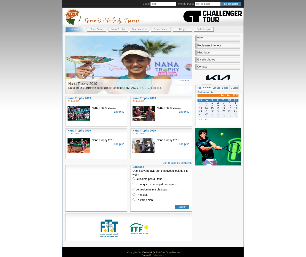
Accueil (75, 29)
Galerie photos (206, 59)
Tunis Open (97, 29)
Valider (182, 206)
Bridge (182, 29)
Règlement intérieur (209, 45)
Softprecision (158, 255)
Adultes (207, 87)
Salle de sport (204, 29)
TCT (200, 38)
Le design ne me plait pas (150, 189)
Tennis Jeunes (161, 29)
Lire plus (156, 87)
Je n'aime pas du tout (147, 179)
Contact (202, 66)
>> (206, 119)
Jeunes (216, 88)
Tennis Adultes (139, 29)
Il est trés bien (143, 200)
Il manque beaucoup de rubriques (154, 184)
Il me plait (140, 194)
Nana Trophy (118, 29)
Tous (198, 88)
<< (200, 119)
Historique (203, 52)
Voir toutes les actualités (177, 162)
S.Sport (234, 88)
